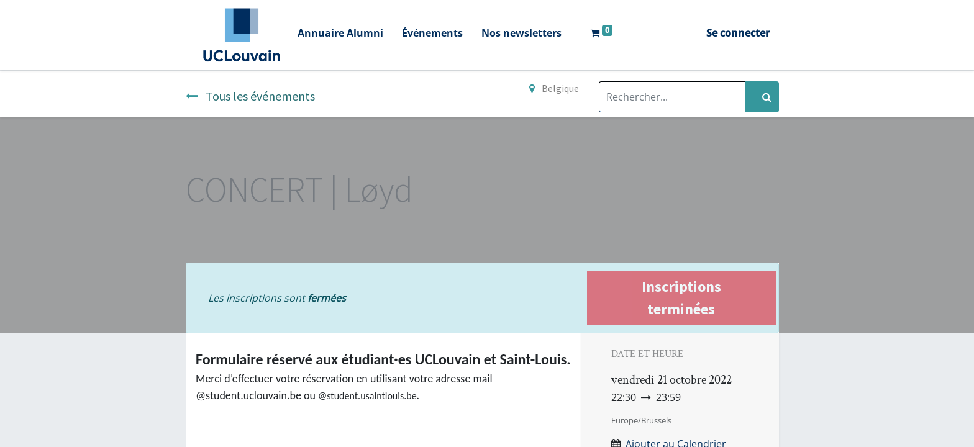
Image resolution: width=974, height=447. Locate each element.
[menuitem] (340, 34)
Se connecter (738, 33)
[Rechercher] (762, 96)
